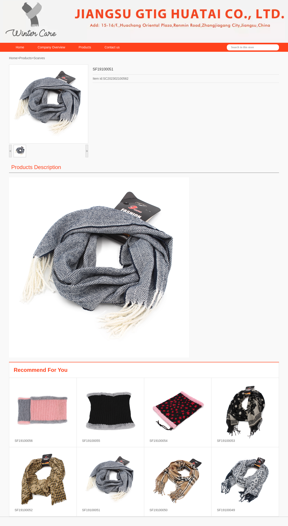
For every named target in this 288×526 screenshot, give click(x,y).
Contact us (112, 47)
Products (85, 47)
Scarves (39, 58)
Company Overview (51, 47)
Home (20, 47)
